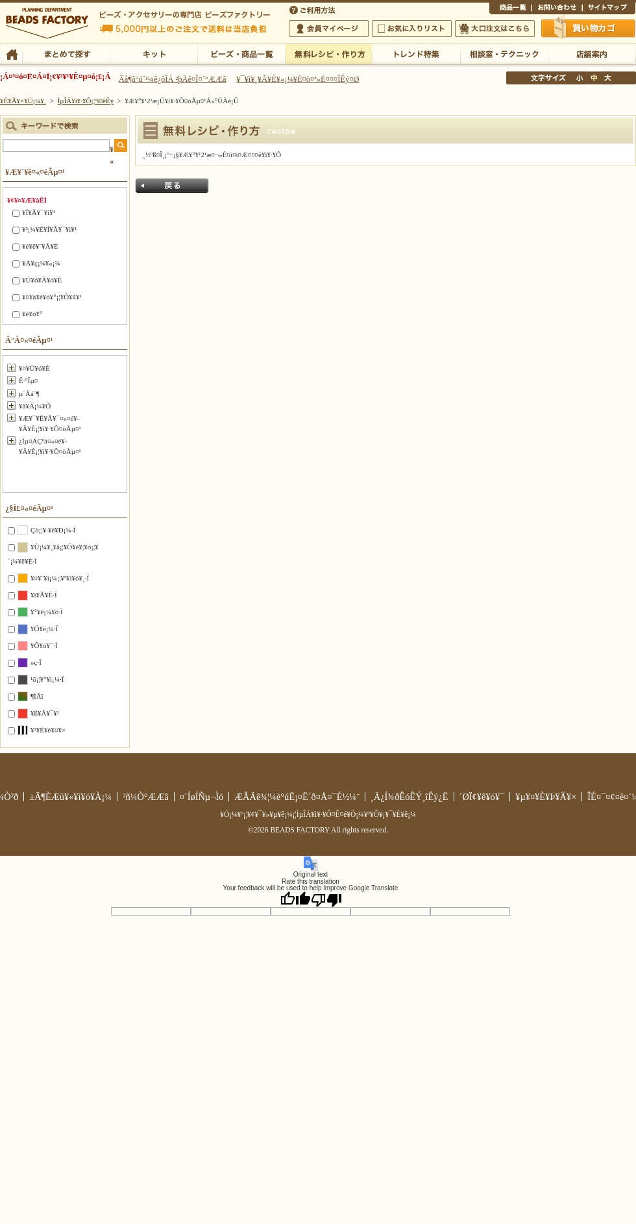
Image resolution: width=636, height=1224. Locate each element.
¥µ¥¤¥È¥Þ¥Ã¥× (608, 9)
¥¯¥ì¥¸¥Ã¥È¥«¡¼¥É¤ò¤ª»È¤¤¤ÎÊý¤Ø (297, 79)
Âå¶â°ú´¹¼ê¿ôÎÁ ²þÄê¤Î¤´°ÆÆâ (172, 79)
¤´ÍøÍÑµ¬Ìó (202, 796)
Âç (607, 77)
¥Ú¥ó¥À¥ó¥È (42, 280)
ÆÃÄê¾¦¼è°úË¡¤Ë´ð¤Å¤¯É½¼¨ (297, 796)
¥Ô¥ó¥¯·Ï (44, 645)
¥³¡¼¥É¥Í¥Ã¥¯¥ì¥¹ (49, 229)
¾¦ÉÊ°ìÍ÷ (510, 9)
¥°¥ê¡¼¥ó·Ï (47, 612)
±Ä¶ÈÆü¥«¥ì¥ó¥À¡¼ (70, 796)
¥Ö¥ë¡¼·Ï (44, 628)
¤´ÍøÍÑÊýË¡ (313, 9)
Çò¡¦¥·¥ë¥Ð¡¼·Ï (53, 530)
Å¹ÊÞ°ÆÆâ (591, 53)
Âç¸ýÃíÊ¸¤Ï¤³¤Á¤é (495, 28)
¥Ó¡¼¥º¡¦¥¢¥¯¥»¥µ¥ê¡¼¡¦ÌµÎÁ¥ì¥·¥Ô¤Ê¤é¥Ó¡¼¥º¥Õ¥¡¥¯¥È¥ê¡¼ (318, 814)
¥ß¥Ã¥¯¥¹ (45, 713)
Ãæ (594, 77)
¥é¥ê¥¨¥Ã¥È (40, 246)
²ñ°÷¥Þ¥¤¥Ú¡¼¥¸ (329, 28)
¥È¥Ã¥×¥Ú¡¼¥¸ (23, 101)
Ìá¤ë (172, 186)
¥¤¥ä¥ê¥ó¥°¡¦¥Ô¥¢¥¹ (52, 297)
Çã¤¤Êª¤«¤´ (588, 28)
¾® (580, 77)
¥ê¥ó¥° (32, 314)
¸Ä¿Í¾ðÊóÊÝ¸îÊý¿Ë (409, 796)
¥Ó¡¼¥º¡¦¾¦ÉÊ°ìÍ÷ (241, 53)
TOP (11, 53)
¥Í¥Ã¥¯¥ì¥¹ (38, 212)
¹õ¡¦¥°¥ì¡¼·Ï (47, 679)
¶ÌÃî (37, 696)
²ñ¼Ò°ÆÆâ (146, 796)
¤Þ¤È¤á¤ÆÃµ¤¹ (66, 53)
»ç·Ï (36, 662)
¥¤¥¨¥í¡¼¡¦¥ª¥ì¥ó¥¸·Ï (60, 578)
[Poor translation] (326, 899)
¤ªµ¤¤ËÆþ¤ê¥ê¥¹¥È (412, 28)
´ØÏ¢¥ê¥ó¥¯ (482, 796)
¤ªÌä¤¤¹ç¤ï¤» (556, 9)
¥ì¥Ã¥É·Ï (44, 595)
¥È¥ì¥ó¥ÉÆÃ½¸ (416, 53)
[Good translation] (295, 899)
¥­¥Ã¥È (153, 53)
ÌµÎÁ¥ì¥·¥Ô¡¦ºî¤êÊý (329, 53)
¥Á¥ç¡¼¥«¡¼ (41, 263)
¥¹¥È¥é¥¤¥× (48, 730)
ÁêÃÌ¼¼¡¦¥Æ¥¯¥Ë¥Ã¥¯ (504, 53)
